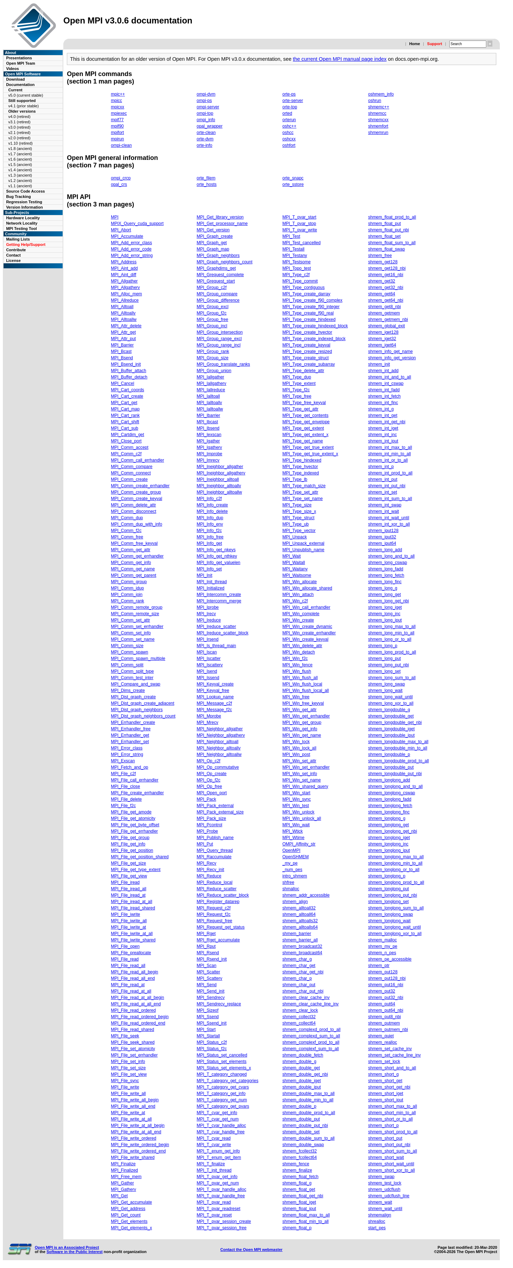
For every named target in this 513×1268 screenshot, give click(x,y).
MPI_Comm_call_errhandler (137, 460)
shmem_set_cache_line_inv (394, 1055)
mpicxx (117, 106)
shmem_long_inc (384, 613)
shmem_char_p (297, 978)
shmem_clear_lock (300, 1010)
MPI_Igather (208, 441)
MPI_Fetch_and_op (129, 767)
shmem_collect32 (299, 1016)
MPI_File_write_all (128, 1093)
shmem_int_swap (384, 505)
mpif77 (117, 119)
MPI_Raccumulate (214, 856)
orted (287, 113)
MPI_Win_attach (298, 594)
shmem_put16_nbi (385, 984)
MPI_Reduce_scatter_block (223, 895)
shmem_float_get (298, 1189)
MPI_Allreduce (125, 300)
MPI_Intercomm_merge (219, 600)
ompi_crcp (121, 178)
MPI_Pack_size (211, 818)
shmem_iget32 (382, 338)
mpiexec (119, 113)
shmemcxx (378, 119)
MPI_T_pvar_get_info (217, 1176)
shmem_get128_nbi (387, 268)
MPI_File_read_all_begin (134, 971)
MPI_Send (207, 984)
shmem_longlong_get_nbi (392, 831)
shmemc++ (378, 106)
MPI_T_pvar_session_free (222, 1227)
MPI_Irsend (207, 639)
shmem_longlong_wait (389, 920)
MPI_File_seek (125, 1035)
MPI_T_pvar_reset (214, 1215)
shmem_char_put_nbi (302, 991)
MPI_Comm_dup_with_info (136, 524)
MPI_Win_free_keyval (303, 703)
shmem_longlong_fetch (390, 805)
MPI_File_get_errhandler (134, 831)
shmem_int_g (381, 409)
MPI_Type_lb (294, 479)
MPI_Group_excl (212, 306)
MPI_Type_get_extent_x (305, 434)
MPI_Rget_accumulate (218, 939)
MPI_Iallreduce (211, 389)
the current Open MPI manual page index (339, 59)
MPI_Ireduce (209, 620)
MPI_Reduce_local (215, 882)
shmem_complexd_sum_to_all (311, 1035)
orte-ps (289, 94)
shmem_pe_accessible (390, 959)
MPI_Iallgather (210, 377)
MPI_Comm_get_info (131, 562)
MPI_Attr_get (123, 332)
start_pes (377, 1227)
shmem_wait (380, 1202)
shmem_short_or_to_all (390, 1119)
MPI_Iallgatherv (211, 383)
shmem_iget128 (383, 332)
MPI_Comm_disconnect (133, 511)
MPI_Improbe (209, 453)
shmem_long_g (382, 588)
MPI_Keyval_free (213, 690)
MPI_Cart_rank (125, 415)
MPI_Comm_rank (127, 600)
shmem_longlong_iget (389, 837)
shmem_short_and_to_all (392, 1067)
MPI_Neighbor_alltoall (217, 741)
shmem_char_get (299, 965)
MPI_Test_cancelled (301, 242)
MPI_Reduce (209, 876)
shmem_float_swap (386, 249)
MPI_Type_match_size (304, 485)
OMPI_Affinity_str (299, 844)
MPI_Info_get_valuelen (218, 562)
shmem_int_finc (383, 402)
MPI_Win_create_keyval (305, 639)
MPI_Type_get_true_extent (308, 447)
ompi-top (205, 113)
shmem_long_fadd (385, 568)
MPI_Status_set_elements (222, 1061)
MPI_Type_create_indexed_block (313, 338)
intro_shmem (294, 876)
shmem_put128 (383, 971)
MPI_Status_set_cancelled (222, 1055)
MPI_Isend (207, 671)
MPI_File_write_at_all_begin (138, 1125)
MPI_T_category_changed (222, 1074)
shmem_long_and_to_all (391, 556)
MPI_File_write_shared (133, 1157)
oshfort (289, 145)
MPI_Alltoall (122, 306)
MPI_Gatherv (123, 1189)
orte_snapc (292, 178)
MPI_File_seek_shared (133, 1042)
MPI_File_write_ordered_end (138, 1151)
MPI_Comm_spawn (129, 652)
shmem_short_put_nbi (389, 1144)
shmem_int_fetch (384, 396)
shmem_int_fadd (384, 389)
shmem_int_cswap (385, 383)
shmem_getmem (384, 313)
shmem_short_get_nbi (389, 1087)
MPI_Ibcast (207, 421)
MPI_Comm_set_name (133, 639)
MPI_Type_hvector (300, 466)
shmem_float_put (384, 223)
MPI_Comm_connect (131, 473)
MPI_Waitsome (296, 575)
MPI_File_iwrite (125, 914)
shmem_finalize (297, 1170)
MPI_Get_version (213, 229)
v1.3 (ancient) (20, 175)
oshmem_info (381, 94)
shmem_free (380, 255)
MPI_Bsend (122, 357)
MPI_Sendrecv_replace (219, 1003)
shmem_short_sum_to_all (392, 1151)
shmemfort (378, 126)
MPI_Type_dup (296, 377)
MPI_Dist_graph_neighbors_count (143, 716)
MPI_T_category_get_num (222, 1099)
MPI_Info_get (209, 543)
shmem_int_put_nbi (387, 485)
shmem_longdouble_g (389, 709)
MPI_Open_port (212, 792)
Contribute (16, 250)
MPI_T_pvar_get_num (218, 1183)
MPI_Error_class (127, 748)
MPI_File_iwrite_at (128, 927)
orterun (289, 119)
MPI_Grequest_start (216, 281)
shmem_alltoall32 (299, 908)
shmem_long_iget (385, 607)
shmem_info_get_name (390, 351)
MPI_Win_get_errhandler (306, 716)
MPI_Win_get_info (299, 728)
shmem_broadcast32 (302, 946)
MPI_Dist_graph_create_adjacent (142, 703)
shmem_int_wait (383, 511)
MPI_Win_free (296, 696)
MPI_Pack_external (215, 805)
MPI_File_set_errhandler (134, 1055)
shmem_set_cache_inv (390, 1048)
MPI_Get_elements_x (131, 1227)
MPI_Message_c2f (214, 703)
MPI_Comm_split (127, 664)
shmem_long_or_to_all (389, 639)
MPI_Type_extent (299, 383)
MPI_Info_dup (210, 517)
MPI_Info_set (209, 568)
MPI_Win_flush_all (300, 677)
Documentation (20, 84)
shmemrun (378, 132)
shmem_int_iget (383, 428)
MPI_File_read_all (128, 965)
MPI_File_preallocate (131, 952)
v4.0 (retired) (19, 116)
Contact (13, 255)
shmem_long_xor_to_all (390, 703)
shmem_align (295, 901)
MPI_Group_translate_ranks (223, 364)
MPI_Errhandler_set (130, 741)
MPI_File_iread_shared (133, 908)
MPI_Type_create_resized (307, 351)
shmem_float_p (297, 1227)
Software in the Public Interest (75, 1252)
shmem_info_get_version (392, 357)
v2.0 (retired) (19, 138)
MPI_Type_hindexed (301, 460)
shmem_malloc (382, 939)
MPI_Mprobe (209, 716)
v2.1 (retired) (19, 132)
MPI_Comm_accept (129, 447)
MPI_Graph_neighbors (218, 255)
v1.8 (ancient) (20, 148)
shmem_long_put (384, 658)
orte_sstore (293, 184)
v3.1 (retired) (19, 122)
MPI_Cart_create (127, 396)
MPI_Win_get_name (301, 735)
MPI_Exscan (123, 760)
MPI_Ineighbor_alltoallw (219, 492)
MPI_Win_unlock (298, 812)
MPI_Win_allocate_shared (307, 588)
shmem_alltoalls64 (300, 927)
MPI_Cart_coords (127, 389)
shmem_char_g (297, 959)
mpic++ (118, 94)
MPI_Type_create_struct (305, 357)
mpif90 (117, 126)
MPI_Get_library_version (220, 217)
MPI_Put (205, 844)
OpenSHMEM (295, 856)
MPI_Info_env (210, 524)
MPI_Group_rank (213, 351)
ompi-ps (204, 100)
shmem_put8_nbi (384, 1016)
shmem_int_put (382, 479)
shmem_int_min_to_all (389, 453)
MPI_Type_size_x (299, 511)
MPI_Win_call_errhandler (306, 607)
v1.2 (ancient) (20, 180)
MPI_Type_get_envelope (306, 421)
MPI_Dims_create (128, 690)
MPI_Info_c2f (209, 498)
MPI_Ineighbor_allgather (220, 466)
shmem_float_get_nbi (302, 1195)
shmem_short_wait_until (391, 1163)
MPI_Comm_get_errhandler (137, 556)
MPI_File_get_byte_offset (135, 824)
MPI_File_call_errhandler (134, 780)
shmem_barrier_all (300, 939)
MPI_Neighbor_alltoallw (219, 754)
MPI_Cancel (122, 383)
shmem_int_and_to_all (389, 377)
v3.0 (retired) (19, 127)
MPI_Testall (293, 249)
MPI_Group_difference (218, 300)
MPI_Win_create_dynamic (307, 626)
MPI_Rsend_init (212, 959)
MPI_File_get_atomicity (133, 818)
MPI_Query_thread (215, 850)
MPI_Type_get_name (302, 441)
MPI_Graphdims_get (216, 268)
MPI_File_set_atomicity (133, 1048)
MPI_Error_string (127, 754)
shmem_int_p (381, 466)
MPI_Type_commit (300, 281)
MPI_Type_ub (295, 524)
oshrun (374, 100)
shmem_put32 (381, 991)
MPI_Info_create (212, 505)
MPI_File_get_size (128, 863)
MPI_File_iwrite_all (129, 920)
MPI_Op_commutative (218, 767)
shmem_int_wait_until (388, 517)
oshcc (287, 132)
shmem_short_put (385, 1138)
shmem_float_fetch (300, 1176)
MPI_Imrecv (208, 460)
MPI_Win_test (295, 805)
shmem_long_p (382, 645)
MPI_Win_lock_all (299, 748)
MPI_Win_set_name (301, 780)
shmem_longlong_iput (389, 850)
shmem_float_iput (299, 1208)
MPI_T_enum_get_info (218, 1151)
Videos (12, 68)
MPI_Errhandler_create (133, 722)
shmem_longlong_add (389, 780)
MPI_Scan (206, 965)
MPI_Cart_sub (124, 428)
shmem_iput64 (382, 543)
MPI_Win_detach (298, 652)
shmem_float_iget (299, 1202)
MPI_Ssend (208, 1016)
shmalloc (290, 888)
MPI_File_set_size (128, 1067)
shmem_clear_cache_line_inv (310, 1003)
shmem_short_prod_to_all (393, 1131)
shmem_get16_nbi (385, 274)
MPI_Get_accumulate (131, 1202)
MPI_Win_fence (297, 664)
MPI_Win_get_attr (299, 709)
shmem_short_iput (385, 1099)
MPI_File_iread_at (128, 895)
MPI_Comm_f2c (126, 530)
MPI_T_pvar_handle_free (221, 1195)
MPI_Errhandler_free (130, 728)
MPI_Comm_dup (127, 517)
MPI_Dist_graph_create (133, 696)
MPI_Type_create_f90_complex (312, 300)
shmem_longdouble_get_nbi (395, 722)
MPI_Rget (206, 933)
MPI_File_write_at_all (131, 1119)
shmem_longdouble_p (389, 754)
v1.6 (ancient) (20, 159)
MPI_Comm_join (127, 594)
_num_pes (292, 869)
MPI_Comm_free (127, 536)
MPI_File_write (125, 1087)
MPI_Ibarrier (208, 415)
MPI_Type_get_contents (305, 415)
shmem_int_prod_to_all (390, 473)
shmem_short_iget (385, 1093)
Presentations (19, 58)
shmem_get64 (381, 293)
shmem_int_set (382, 492)
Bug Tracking (18, 196)
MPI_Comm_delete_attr (133, 505)
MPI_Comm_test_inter (132, 677)
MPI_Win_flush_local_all (305, 690)
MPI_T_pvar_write (299, 229)
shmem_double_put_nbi (305, 1125)
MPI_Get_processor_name (222, 223)
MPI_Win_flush (296, 671)
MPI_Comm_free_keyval (134, 543)
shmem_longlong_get (388, 824)
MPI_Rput (206, 946)
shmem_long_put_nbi (388, 664)
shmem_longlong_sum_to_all (396, 908)
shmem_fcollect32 (299, 1151)
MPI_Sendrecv (211, 997)
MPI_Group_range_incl (218, 345)
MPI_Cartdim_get (127, 434)
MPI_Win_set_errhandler (306, 767)
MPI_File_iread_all (128, 888)
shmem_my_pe (382, 946)
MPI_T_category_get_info (221, 1093)
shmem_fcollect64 (299, 1157)
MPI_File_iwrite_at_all (132, 933)
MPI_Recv (206, 863)
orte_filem (206, 178)
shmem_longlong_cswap (391, 792)
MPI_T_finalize (211, 1163)
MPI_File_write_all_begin (135, 1099)
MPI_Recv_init (210, 869)
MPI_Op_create (212, 773)
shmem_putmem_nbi (388, 1029)
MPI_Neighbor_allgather (220, 728)
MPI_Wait (291, 556)
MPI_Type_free (296, 396)
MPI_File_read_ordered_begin (140, 1016)
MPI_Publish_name (215, 837)
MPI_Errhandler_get (130, 735)
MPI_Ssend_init (212, 1023)
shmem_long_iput (385, 620)
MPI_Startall (208, 1035)
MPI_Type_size (297, 505)
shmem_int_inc (382, 434)
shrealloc (376, 1221)
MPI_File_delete (126, 799)
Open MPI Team (20, 63)
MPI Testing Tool (21, 228)
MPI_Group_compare (217, 293)
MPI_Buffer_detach (129, 377)
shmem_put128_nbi (387, 978)
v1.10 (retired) (20, 143)
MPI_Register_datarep (218, 901)
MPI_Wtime (293, 837)
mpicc (116, 100)
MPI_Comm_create (129, 479)
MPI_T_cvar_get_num (218, 1119)
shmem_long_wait (385, 690)
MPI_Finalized (124, 1170)
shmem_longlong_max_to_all (396, 856)
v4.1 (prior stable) (23, 106)
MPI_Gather (122, 1183)
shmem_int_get (382, 415)
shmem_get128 (383, 261)
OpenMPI (291, 850)
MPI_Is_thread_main (216, 645)
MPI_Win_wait (296, 824)
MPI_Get (119, 1195)
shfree (288, 882)
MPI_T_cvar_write (214, 1144)
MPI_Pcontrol (209, 824)
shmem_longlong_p (387, 876)
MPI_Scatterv (209, 978)
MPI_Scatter (208, 971)
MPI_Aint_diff (123, 274)
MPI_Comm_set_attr (130, 620)
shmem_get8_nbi (384, 306)
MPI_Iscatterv (210, 664)
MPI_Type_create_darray (306, 293)
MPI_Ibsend (208, 428)
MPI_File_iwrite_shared (133, 939)
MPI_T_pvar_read (214, 1202)
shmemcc (377, 113)
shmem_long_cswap (387, 562)
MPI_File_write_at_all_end (136, 1131)
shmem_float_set (384, 236)
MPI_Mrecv (207, 722)
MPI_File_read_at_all (131, 991)
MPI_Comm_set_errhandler (137, 626)
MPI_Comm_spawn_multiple (138, 658)
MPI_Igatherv (209, 447)
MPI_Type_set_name (302, 498)
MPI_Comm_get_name (133, 568)
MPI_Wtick (292, 831)
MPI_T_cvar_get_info (217, 1112)
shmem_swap (381, 1176)
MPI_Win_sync (296, 799)
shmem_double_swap (303, 1144)
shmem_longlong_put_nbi (392, 895)
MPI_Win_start (296, 792)
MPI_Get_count (126, 1215)
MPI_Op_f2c (209, 780)
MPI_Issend (208, 677)
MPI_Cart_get (124, 402)
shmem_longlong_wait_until (394, 927)
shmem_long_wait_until (390, 696)
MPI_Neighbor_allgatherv (221, 735)
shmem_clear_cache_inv (306, 997)
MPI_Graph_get (212, 242)
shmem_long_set (384, 671)
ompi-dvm (206, 94)
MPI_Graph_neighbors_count (225, 261)
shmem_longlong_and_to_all (395, 786)
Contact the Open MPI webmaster (251, 1249)
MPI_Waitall (293, 562)
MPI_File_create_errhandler (137, 792)
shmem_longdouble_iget (391, 728)
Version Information (24, 207)
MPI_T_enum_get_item (219, 1157)
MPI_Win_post (296, 754)
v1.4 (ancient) (20, 170)
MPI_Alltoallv (123, 313)
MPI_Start (206, 1029)
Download (15, 79)
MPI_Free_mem (126, 1176)
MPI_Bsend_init (126, 364)
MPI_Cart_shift (125, 421)
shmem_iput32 (382, 536)
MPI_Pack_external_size (220, 812)
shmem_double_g (299, 1061)
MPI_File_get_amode (131, 812)
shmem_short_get (385, 1080)
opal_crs (119, 184)
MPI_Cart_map (125, 409)
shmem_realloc (382, 1042)
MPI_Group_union (214, 370)
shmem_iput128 (383, 530)
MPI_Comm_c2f (126, 453)
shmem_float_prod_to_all (392, 217)
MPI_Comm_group (129, 581)
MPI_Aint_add (124, 268)
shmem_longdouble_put (391, 767)
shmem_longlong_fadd (389, 799)
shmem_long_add (385, 549)
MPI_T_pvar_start (299, 217)
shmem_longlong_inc (388, 844)
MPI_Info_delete (212, 511)
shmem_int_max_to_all (390, 447)
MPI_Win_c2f (295, 600)
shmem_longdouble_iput (391, 735)
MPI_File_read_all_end (133, 978)
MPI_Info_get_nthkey (217, 556)
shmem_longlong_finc (389, 812)
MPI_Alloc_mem (126, 293)
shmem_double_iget (301, 1080)
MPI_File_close (125, 786)
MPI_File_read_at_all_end (136, 1003)
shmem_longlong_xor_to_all (395, 933)
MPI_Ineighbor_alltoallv (219, 485)
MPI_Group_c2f (212, 287)
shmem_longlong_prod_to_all (396, 882)
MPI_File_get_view (129, 876)
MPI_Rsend (208, 952)
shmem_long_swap (386, 684)
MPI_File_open (125, 946)
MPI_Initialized (210, 588)
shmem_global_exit (386, 325)
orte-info (204, 145)
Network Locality (21, 223)
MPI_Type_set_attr (300, 492)
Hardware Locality (23, 218)
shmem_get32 (381, 281)
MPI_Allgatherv (125, 287)
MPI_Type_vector (299, 530)
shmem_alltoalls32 (300, 920)
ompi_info (206, 119)
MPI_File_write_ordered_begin (140, 1144)
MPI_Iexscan (209, 434)
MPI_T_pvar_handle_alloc (221, 1189)
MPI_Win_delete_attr (302, 645)
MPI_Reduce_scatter (217, 888)
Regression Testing (24, 202)
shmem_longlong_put (388, 888)
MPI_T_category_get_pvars (223, 1106)
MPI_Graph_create (215, 236)
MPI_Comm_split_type (132, 671)
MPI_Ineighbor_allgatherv (221, 473)
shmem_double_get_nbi (305, 1074)
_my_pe (290, 863)
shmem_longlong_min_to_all (395, 863)
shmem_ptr (379, 965)
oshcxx (289, 138)
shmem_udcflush (384, 1189)
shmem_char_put (299, 984)
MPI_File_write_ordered (133, 1138)
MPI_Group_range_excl (219, 338)
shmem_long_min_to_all (391, 632)
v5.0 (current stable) (25, 95)
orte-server (292, 100)
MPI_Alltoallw (124, 319)
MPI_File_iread (125, 882)
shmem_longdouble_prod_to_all (398, 760)
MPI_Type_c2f (296, 274)
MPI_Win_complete (300, 613)
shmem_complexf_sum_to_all (310, 1048)
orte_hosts (207, 184)
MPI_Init (204, 575)
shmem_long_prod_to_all (392, 652)
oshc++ (289, 126)
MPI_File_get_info (128, 844)
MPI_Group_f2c (212, 313)
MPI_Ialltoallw (210, 409)
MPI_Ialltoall (208, 396)
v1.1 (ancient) (20, 186)
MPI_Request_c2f (214, 908)
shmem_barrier (296, 933)
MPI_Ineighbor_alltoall (218, 479)
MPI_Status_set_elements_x (224, 1067)
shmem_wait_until (385, 1208)
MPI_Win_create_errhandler (309, 632)
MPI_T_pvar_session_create (224, 1221)
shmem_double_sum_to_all (308, 1138)
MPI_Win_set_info (299, 773)
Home (414, 44)
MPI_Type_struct (298, 517)
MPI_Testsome (296, 261)
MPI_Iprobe (208, 607)
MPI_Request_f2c (214, 914)
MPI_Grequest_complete (220, 274)
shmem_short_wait (386, 1157)
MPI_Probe (207, 831)
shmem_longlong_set (388, 901)
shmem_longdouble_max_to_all (398, 741)
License (13, 260)
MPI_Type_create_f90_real (308, 313)
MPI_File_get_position (132, 850)
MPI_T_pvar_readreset (218, 1208)
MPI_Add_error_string (132, 255)
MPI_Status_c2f (212, 1042)
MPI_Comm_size (127, 645)
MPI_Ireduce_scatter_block (222, 632)
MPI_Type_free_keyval (304, 402)
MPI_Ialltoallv (209, 402)
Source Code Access (25, 191)
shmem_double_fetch (302, 1055)
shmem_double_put (301, 1119)
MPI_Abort (121, 229)
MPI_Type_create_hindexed (308, 319)
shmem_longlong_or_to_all (393, 869)
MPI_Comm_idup (127, 588)
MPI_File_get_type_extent (135, 869)
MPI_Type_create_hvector (307, 332)
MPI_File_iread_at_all (131, 901)
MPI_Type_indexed (300, 473)
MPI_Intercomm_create (219, 594)
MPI (114, 217)
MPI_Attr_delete (126, 325)
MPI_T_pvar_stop (299, 223)
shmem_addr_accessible (306, 895)
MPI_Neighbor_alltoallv (218, 748)
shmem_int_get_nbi (387, 421)
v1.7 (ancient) (20, 154)
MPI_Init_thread (212, 581)
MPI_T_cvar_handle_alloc (221, 1125)
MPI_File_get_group (130, 837)
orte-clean (206, 132)
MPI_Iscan (207, 652)
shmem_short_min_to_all (392, 1112)
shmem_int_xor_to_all (389, 524)
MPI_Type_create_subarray (308, 364)
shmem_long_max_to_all (392, 626)
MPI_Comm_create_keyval (136, 498)
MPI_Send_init (210, 991)
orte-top (289, 106)
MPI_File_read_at (128, 984)
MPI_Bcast (121, 351)
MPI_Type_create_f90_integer (311, 306)
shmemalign (379, 1215)
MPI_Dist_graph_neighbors (137, 709)
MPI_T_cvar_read (214, 1138)
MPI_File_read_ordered (133, 1010)
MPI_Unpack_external (303, 543)
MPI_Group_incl (212, 325)
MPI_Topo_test (296, 268)
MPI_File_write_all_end (133, 1106)
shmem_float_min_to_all (305, 1221)
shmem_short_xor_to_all (391, 1170)
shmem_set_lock (384, 1061)
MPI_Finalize (123, 1163)
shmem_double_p (299, 1106)
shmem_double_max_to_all (308, 1093)
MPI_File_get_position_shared (140, 856)
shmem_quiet (381, 1035)
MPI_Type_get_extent (303, 428)
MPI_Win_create (298, 620)
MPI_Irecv (206, 613)
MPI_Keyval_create (215, 684)
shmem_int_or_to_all (388, 460)
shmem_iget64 (382, 345)
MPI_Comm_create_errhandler (140, 485)
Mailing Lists (18, 239)
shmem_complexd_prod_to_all (311, 1029)
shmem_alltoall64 (299, 914)
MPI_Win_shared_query (305, 786)
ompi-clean (121, 145)
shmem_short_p (383, 1125)
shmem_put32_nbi (385, 997)
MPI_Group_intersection (220, 332)
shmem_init (379, 364)
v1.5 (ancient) (20, 164)
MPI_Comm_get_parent (133, 575)
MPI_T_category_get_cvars (223, 1087)
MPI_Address (124, 261)
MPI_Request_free (214, 920)
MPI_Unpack (294, 536)
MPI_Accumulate (127, 236)
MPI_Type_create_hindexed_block (315, 325)
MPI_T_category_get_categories (227, 1080)
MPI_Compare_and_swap (135, 684)
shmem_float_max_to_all (306, 1215)
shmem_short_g (383, 1074)
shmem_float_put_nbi (388, 229)
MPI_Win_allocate (299, 581)
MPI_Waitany (295, 568)
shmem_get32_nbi (385, 287)
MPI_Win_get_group (301, 722)
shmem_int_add (383, 370)
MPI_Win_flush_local (302, 684)
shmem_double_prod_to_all (308, 1112)
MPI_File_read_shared (132, 1029)
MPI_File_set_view (129, 1074)
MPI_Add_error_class (131, 242)
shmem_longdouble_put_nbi (395, 773)
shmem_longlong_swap (390, 914)
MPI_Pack (206, 799)
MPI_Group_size (212, 357)
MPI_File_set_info (128, 1061)
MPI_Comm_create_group (136, 492)
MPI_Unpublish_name (303, 549)
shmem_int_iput (383, 441)
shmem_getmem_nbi (388, 319)
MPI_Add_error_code (131, 249)
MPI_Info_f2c (209, 530)
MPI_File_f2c (123, 805)
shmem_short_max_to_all (392, 1106)
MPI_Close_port (126, 441)
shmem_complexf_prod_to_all (310, 1042)
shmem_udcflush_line (388, 1195)
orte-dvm (205, 138)
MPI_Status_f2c (212, 1048)
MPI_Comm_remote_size (135, 613)
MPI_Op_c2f (209, 760)
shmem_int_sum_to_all (390, 498)
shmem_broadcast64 (302, 952)
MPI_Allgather (124, 281)
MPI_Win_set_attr (299, 760)
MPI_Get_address (128, 1208)
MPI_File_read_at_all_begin (137, 997)
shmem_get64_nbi (385, 300)
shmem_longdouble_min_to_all (397, 748)
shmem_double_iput (301, 1087)
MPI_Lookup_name (215, 696)
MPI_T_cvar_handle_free (221, 1131)
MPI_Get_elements (129, 1221)
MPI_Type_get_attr (300, 409)
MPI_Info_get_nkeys (216, 549)
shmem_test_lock (384, 1183)
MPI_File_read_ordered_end (138, 1023)
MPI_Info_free (210, 536)
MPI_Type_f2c (296, 389)
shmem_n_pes (382, 952)
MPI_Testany (294, 255)
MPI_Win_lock (296, 741)
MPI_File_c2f (123, 773)
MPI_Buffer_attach (128, 370)
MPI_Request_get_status (221, 927)
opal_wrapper (210, 126)
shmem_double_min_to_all (307, 1099)
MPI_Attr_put (123, 338)
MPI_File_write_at (128, 1112)
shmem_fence (295, 1163)
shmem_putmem (384, 1023)
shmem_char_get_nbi (302, 971)
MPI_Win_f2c (295, 658)
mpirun (117, 138)
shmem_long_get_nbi (388, 600)
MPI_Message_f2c (214, 709)
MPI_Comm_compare (132, 466)
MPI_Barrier (122, 345)
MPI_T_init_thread (214, 1170)
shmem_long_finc (385, 581)
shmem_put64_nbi (385, 1010)
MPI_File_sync (125, 1080)
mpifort (117, 132)
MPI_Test (291, 236)
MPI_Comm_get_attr (130, 549)
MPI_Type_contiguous (303, 287)
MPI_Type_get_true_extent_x (310, 453)
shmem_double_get (301, 1067)
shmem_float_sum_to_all (392, 242)
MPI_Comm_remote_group (137, 607)
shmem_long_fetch (386, 575)
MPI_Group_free (212, 319)
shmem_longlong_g (387, 818)
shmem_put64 (381, 1003)
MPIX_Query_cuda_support (137, 223)
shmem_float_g (297, 1183)
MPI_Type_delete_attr (303, 370)
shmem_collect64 (299, 1023)
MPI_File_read (125, 959)
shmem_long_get (384, 594)
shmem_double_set (301, 1131)
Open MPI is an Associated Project (67, 1247)
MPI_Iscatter (209, 658)
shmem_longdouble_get (391, 716)
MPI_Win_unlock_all (301, 818)
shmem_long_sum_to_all (392, 677)
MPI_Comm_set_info (131, 632)
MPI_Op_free (209, 786)
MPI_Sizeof (207, 1010)
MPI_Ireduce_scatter (216, 626)
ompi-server (208, 106)
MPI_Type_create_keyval (306, 345)
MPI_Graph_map (213, 249)
